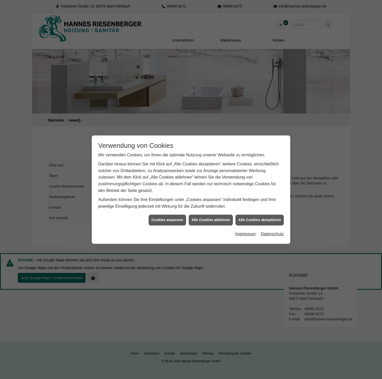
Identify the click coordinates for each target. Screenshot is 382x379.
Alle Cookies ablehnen (211, 216)
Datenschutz (272, 230)
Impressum (245, 230)
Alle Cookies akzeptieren (259, 216)
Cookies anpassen (167, 216)
